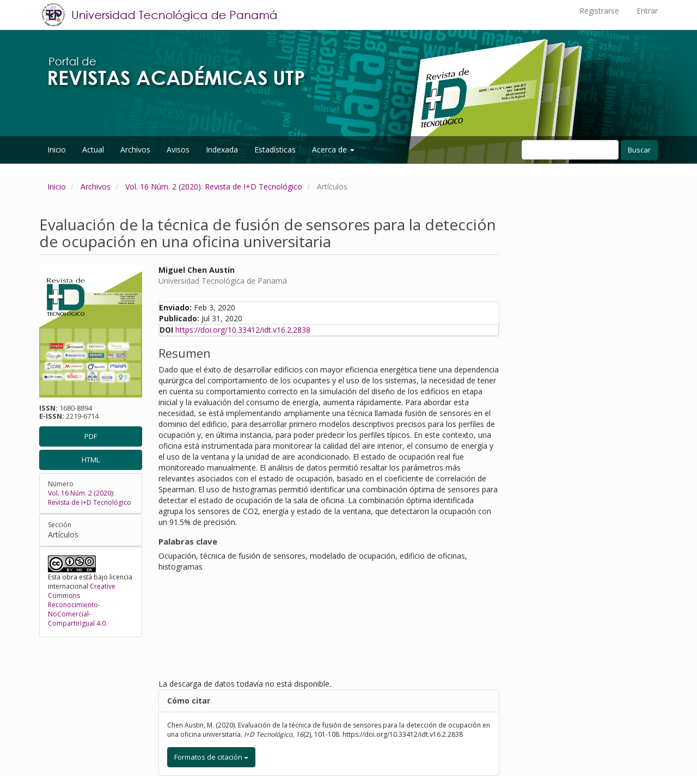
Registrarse (599, 10)
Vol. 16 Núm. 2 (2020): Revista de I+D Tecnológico (213, 186)
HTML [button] (91, 460)
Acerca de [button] (333, 149)
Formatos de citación (211, 757)
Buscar (639, 150)
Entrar (647, 10)
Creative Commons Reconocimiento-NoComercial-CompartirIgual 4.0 (81, 605)
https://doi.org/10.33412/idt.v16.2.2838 (242, 330)
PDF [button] (90, 436)
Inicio (56, 149)
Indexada (222, 149)
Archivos (135, 149)
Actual (93, 149)
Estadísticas (275, 149)
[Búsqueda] (570, 150)
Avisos (178, 149)
